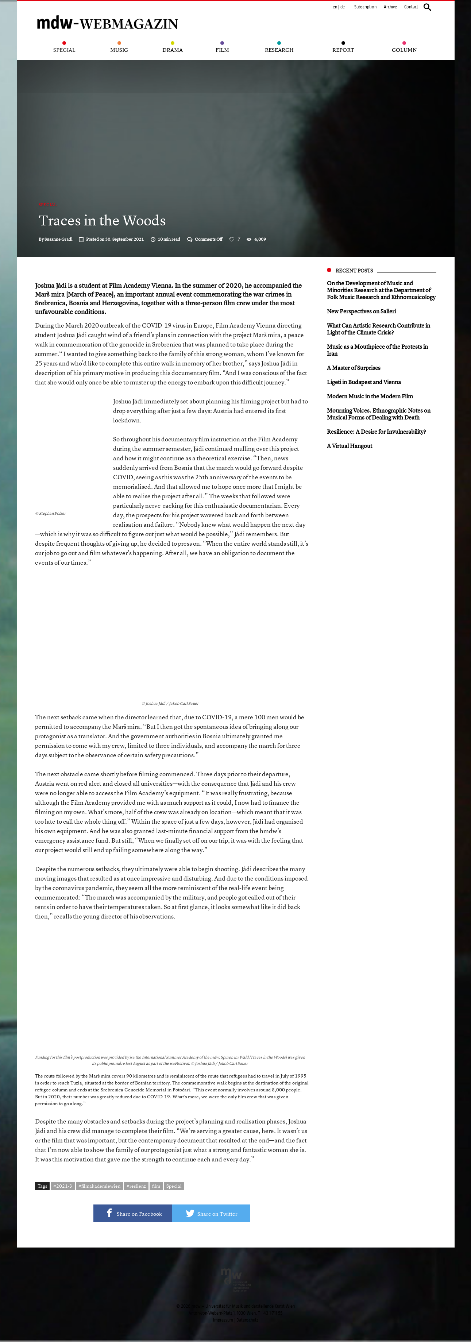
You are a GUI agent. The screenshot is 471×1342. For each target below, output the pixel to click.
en (335, 6)
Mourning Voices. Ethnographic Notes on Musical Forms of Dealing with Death (379, 413)
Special (48, 204)
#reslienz (136, 1186)
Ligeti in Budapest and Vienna (364, 382)
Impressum (223, 1320)
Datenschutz (247, 1320)
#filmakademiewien (99, 1186)
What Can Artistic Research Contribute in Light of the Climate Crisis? (378, 328)
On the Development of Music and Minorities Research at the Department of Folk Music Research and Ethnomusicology (381, 290)
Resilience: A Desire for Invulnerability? (376, 432)
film (156, 1186)
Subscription (365, 6)
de (342, 6)
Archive (390, 6)
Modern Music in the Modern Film (370, 396)
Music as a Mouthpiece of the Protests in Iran (377, 350)
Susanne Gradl (58, 239)
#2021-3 (62, 1186)
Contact (411, 6)
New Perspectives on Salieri (361, 311)
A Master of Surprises (354, 368)
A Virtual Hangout (349, 446)
